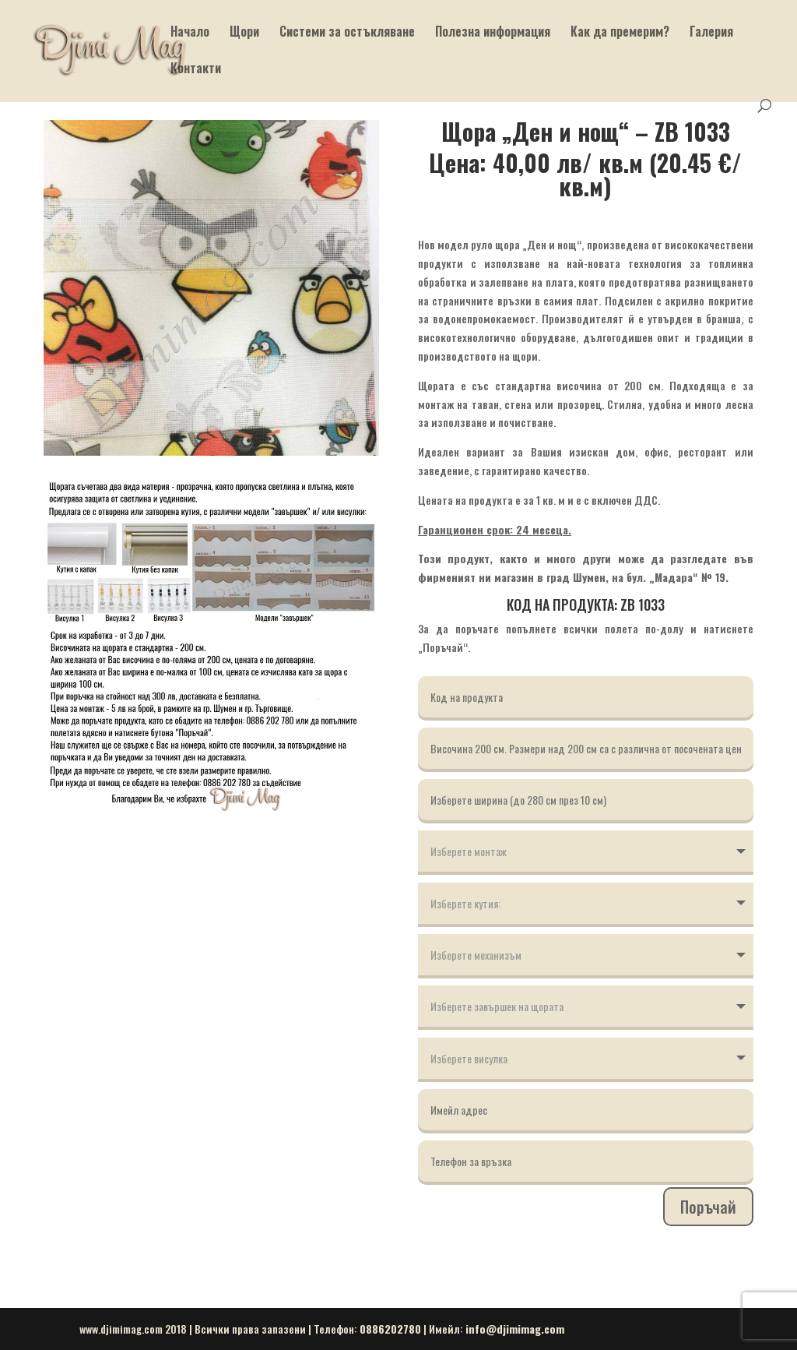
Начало (189, 33)
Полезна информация (492, 33)
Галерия (711, 33)
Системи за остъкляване (347, 33)
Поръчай (708, 1206)
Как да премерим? (620, 33)
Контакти (195, 69)
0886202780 (390, 1328)
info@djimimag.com (514, 1328)
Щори (244, 33)
